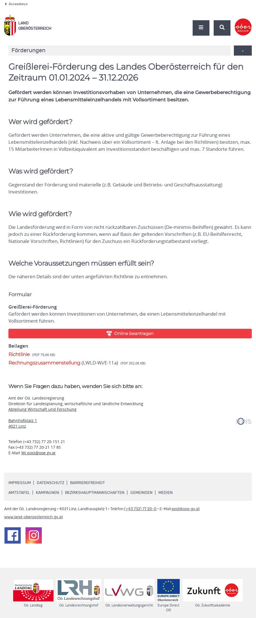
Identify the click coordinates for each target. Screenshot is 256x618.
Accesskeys (16, 4)
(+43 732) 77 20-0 (140, 509)
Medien (165, 493)
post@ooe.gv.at (186, 509)
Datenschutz (50, 483)
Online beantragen (130, 333)
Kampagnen (47, 493)
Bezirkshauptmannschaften (94, 493)
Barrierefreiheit (87, 483)
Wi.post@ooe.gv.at (38, 452)
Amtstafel (19, 493)
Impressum (19, 483)
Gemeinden (141, 493)
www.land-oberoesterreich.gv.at (33, 517)
